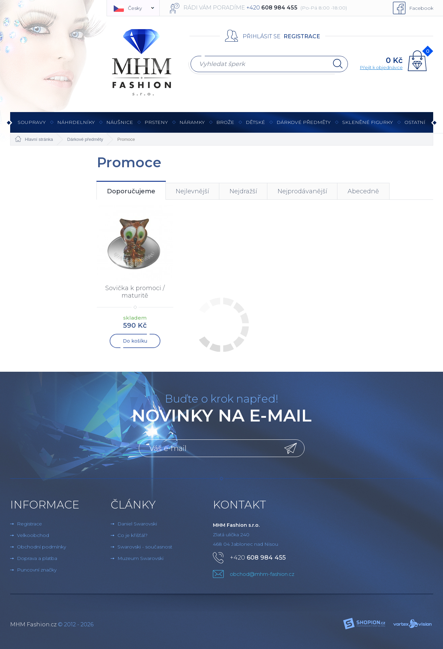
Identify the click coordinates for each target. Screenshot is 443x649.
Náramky (192, 125)
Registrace (302, 36)
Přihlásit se (262, 36)
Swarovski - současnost (144, 546)
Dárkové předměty (303, 125)
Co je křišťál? (132, 535)
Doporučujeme (131, 191)
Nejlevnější (192, 191)
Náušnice (119, 125)
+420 (258, 557)
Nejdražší (243, 191)
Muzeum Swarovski (140, 558)
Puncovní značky (37, 569)
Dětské (255, 122)
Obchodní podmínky (41, 546)
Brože (225, 122)
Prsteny (156, 125)
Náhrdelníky (76, 125)
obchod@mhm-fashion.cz (262, 573)
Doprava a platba (37, 558)
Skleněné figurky (367, 125)
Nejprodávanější (302, 191)
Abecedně (363, 191)
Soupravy (32, 125)
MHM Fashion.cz (33, 624)
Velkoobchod (33, 535)
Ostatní (414, 125)
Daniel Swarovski (137, 523)
